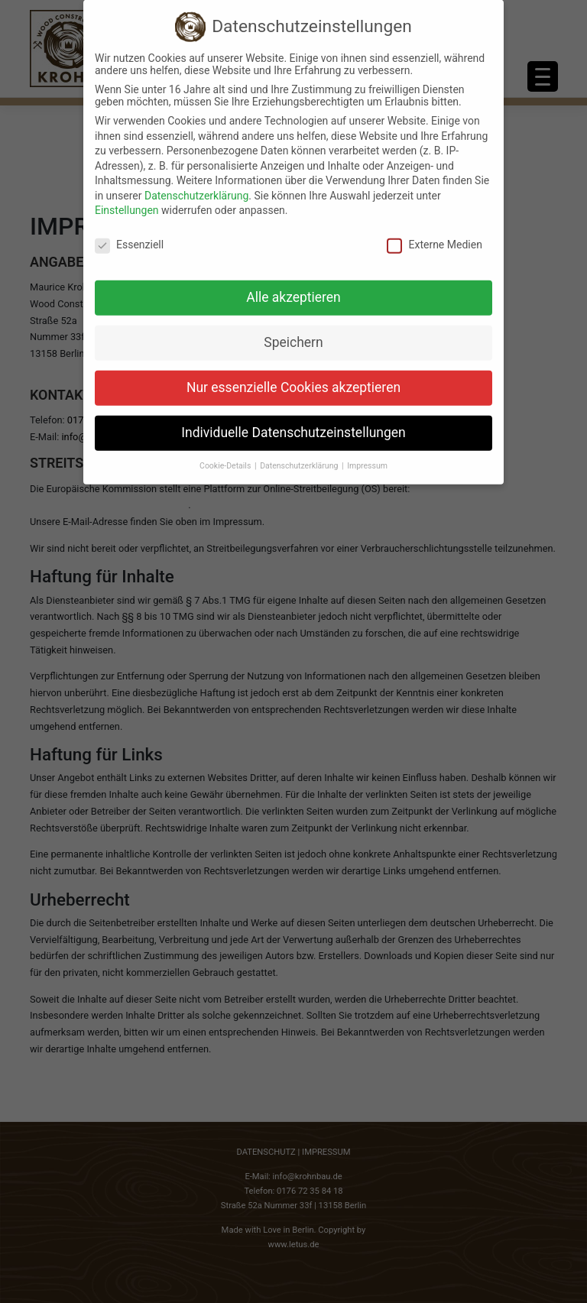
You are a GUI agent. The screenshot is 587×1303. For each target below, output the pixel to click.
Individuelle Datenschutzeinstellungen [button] (293, 420)
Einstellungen (127, 199)
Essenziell (129, 233)
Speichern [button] (293, 330)
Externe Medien (434, 233)
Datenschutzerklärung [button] (300, 454)
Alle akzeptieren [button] (293, 285)
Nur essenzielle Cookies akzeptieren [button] (293, 375)
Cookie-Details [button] (226, 454)
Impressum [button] (367, 454)
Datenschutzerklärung (196, 183)
